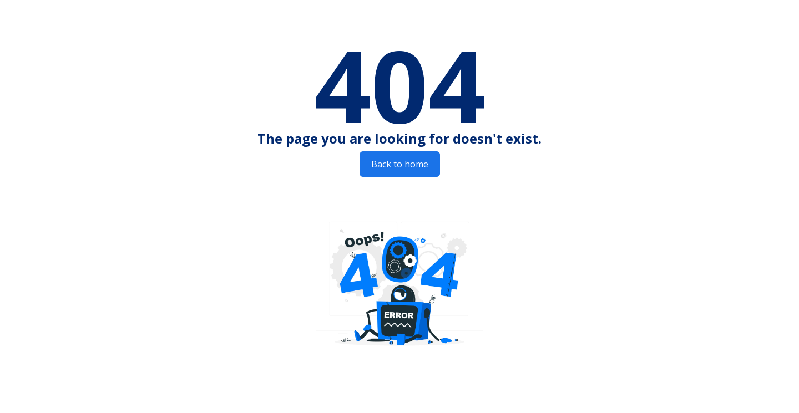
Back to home (399, 164)
